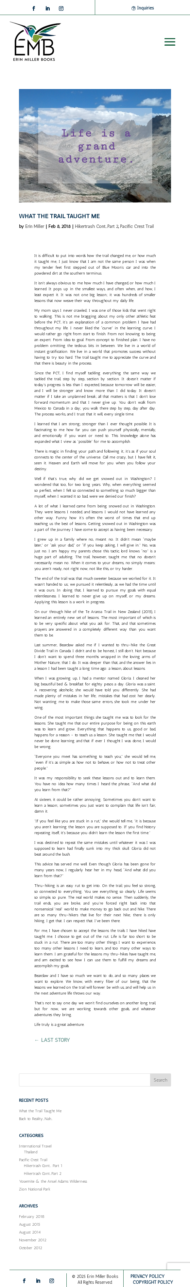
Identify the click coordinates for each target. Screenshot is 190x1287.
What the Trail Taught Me (59, 216)
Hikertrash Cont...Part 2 (96, 226)
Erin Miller (34, 226)
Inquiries (145, 8)
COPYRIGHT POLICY (153, 1282)
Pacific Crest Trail (137, 226)
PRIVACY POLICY (147, 1276)
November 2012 (32, 1240)
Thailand (30, 1152)
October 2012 (30, 1248)
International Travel (35, 1146)
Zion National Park (34, 1189)
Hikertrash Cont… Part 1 (43, 1165)
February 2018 (31, 1216)
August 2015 (29, 1224)
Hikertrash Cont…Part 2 (42, 1173)
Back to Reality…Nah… (36, 1118)
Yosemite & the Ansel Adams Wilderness (53, 1181)
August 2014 (30, 1232)
